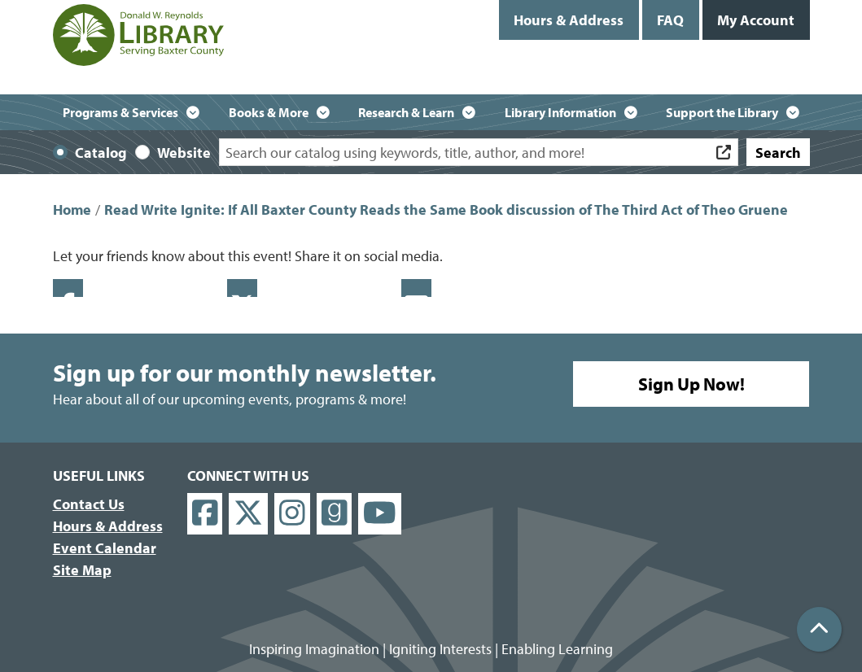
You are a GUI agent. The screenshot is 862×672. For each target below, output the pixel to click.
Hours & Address (569, 20)
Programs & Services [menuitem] (120, 112)
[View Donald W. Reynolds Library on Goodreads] (334, 514)
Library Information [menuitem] (560, 112)
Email (416, 288)
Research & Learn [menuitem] (406, 112)
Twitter (242, 288)
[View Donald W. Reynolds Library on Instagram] (292, 514)
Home (72, 209)
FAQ (670, 20)
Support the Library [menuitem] (722, 112)
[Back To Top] (819, 629)
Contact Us (89, 504)
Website (184, 152)
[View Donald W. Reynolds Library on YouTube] (379, 514)
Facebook (68, 288)
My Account (755, 20)
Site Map (82, 570)
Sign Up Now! (691, 384)
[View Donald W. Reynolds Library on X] (248, 514)
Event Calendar (104, 548)
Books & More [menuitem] (268, 112)
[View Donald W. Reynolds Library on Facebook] (205, 514)
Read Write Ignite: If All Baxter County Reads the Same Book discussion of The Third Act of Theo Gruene (446, 209)
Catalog (101, 152)
